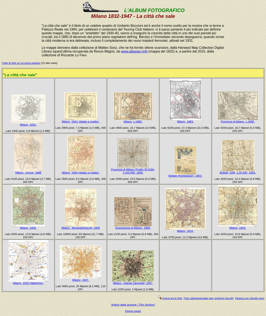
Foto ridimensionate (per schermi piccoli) (209, 298)
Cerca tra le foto (170, 298)
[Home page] (133, 311)
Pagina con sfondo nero (249, 298)
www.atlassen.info (134, 51)
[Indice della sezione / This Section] (133, 304)
